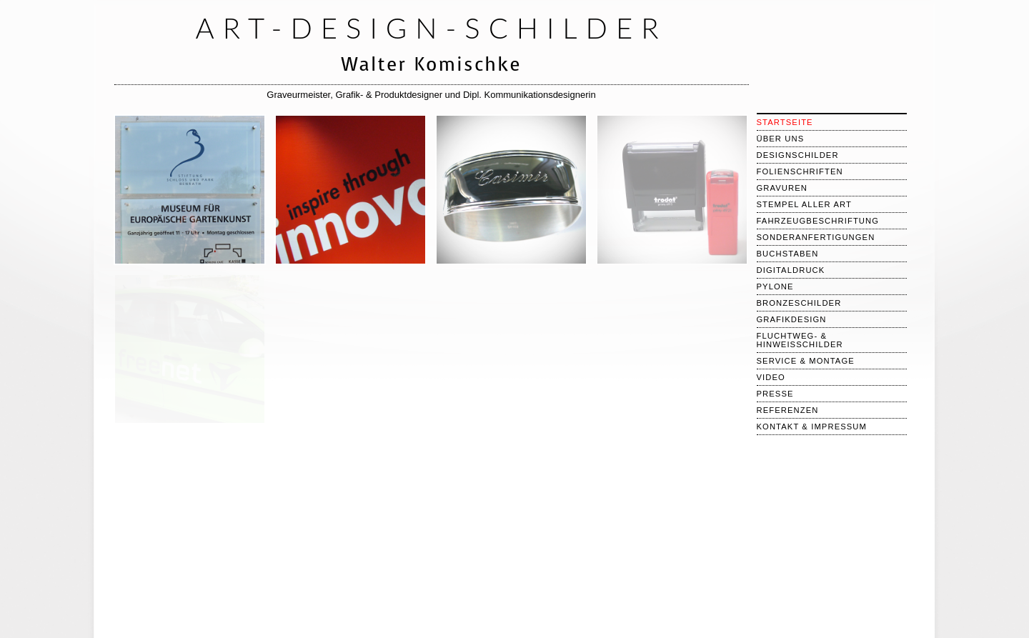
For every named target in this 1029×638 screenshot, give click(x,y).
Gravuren (782, 188)
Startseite (785, 122)
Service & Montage (806, 361)
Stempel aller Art (804, 204)
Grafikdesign (792, 319)
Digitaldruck (791, 270)
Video (771, 377)
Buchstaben (788, 253)
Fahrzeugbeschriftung (818, 220)
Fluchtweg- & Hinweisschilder (800, 340)
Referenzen (788, 410)
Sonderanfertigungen (816, 237)
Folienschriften (800, 171)
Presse (775, 393)
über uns (781, 138)
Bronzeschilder (799, 303)
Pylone (775, 286)
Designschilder (798, 155)
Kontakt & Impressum (812, 426)
